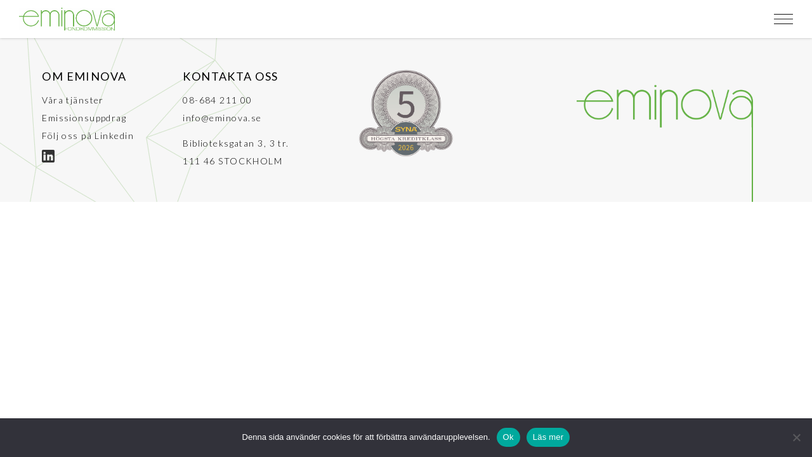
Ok (508, 437)
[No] (796, 437)
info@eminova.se (222, 117)
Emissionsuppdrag (84, 117)
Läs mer (548, 437)
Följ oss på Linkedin (88, 135)
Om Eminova (84, 76)
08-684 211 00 (217, 100)
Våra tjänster (73, 100)
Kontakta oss (230, 76)
